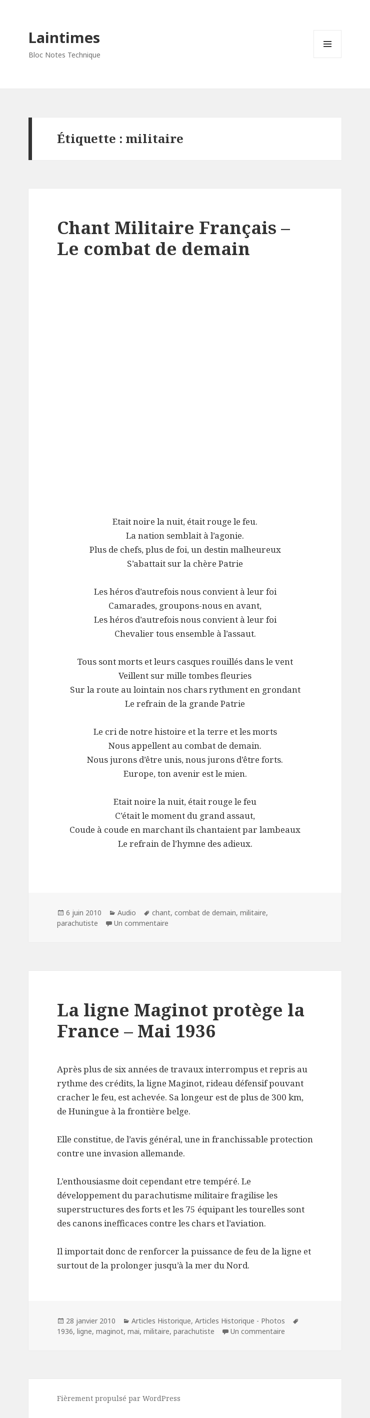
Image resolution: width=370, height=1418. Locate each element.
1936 (65, 1331)
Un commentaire (141, 923)
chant (161, 912)
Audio (127, 912)
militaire (253, 912)
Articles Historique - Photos (240, 1320)
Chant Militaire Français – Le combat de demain (173, 238)
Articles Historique (161, 1320)
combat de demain (205, 912)
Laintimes (64, 37)
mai (134, 1331)
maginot (110, 1331)
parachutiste (77, 923)
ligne (84, 1331)
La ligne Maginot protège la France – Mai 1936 (180, 1020)
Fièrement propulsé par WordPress (118, 1398)
